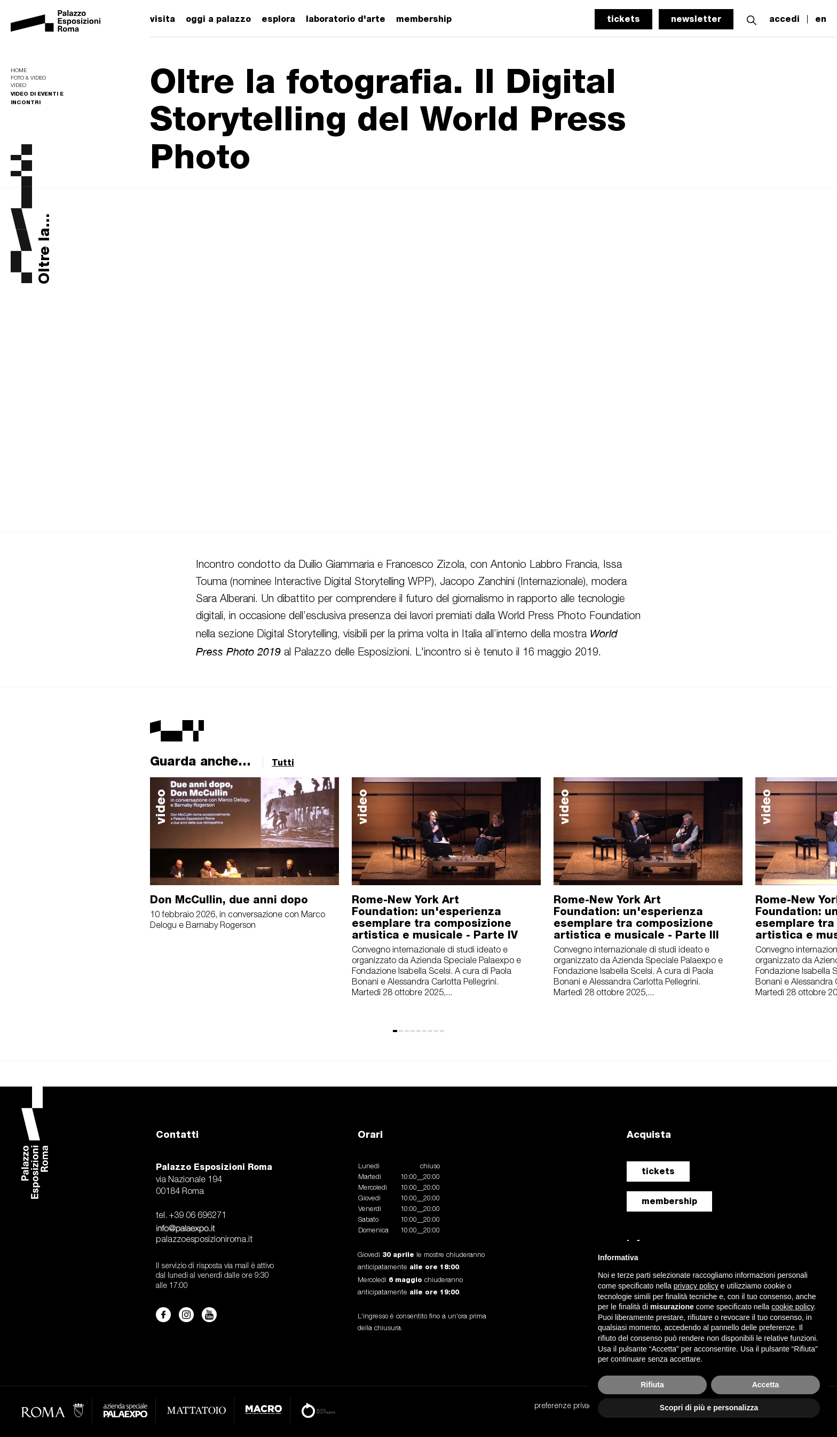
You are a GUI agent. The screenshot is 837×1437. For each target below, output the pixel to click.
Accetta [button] (765, 1384)
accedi (784, 19)
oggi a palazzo (218, 19)
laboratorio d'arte (345, 19)
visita (162, 19)
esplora (278, 19)
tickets (623, 19)
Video (18, 85)
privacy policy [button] (696, 1286)
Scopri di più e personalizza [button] (709, 1407)
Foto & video (28, 78)
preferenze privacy (565, 1406)
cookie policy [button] (792, 1306)
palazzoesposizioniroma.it (204, 1240)
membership (669, 1201)
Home (19, 70)
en (820, 19)
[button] (751, 19)
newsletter (696, 19)
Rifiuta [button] (652, 1384)
